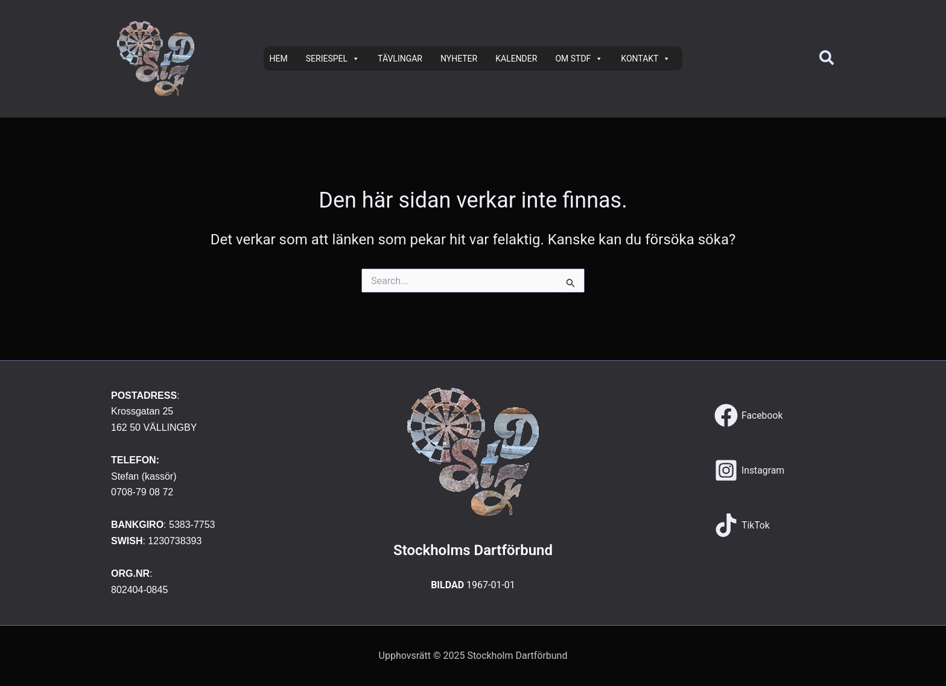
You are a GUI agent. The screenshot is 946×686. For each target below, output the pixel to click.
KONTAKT (645, 58)
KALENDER (516, 58)
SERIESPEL (333, 58)
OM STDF (579, 58)
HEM (279, 58)
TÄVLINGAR (400, 58)
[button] (827, 59)
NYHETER (458, 58)
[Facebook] (748, 415)
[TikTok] (742, 525)
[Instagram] (749, 470)
